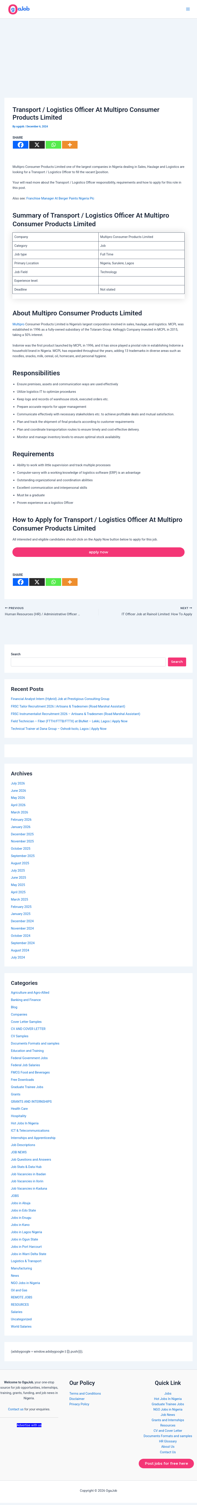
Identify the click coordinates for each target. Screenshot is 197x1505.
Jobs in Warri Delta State (28, 1256)
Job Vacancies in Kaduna (29, 1190)
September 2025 (23, 858)
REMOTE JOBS (21, 1299)
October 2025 (20, 851)
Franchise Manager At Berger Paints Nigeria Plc (60, 200)
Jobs (167, 1395)
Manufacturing (21, 1270)
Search (15, 656)
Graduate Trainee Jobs (27, 1089)
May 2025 (18, 887)
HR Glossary (168, 1443)
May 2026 (18, 800)
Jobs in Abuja (20, 1205)
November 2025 (22, 843)
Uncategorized (21, 1321)
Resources (167, 1427)
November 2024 (22, 930)
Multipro (18, 326)
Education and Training (27, 1053)
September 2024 (23, 945)
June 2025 (18, 880)
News (15, 1278)
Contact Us (168, 1454)
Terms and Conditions (85, 1395)
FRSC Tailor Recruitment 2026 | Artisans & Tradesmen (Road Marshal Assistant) (68, 708)
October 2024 (20, 938)
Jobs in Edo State (23, 1212)
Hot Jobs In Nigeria (25, 1125)
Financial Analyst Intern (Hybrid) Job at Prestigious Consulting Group (60, 701)
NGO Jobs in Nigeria (25, 1285)
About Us (167, 1449)
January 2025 (20, 916)
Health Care (19, 1111)
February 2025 (21, 909)
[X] (37, 146)
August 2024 (20, 952)
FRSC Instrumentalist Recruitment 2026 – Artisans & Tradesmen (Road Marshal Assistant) (75, 716)
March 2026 (19, 814)
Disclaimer (77, 1401)
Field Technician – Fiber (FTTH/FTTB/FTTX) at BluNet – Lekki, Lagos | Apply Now (69, 723)
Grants (15, 1096)
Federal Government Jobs (29, 1060)
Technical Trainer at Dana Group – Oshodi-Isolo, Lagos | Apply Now (59, 731)
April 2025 (18, 894)
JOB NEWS (19, 1154)
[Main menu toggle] (188, 10)
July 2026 (18, 785)
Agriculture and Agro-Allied (30, 995)
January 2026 (20, 829)
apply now (98, 553)
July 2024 (18, 959)
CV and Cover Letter (168, 1433)
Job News (168, 1417)
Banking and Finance (26, 1002)
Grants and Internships (168, 1422)
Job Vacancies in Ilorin (27, 1183)
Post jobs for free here (166, 1465)
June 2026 (18, 792)
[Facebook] (20, 146)
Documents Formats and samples (35, 1045)
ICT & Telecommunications (30, 1133)
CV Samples (19, 1038)
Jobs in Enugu (21, 1219)
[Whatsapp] (53, 146)
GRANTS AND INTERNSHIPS (31, 1103)
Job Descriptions (23, 1147)
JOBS (15, 1198)
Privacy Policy (79, 1406)
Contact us (15, 1411)
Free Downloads (22, 1082)
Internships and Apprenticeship (33, 1140)
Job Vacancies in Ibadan (28, 1176)
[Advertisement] (98, 53)
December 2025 (22, 836)
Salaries (16, 1314)
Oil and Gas (19, 1292)
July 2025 (18, 872)
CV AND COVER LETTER (28, 1031)
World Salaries (21, 1328)
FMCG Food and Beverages (30, 1074)
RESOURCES (20, 1307)
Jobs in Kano (20, 1227)
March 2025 (19, 901)
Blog (14, 1009)
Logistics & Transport (26, 1263)
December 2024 (22, 923)
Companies (19, 1016)
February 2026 (21, 822)
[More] (70, 146)
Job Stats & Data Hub (26, 1169)
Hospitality (18, 1118)
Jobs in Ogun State (24, 1241)
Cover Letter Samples (26, 1024)
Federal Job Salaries (25, 1067)
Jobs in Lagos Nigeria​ (26, 1234)
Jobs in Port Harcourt (26, 1249)
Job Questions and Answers (31, 1162)
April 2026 (18, 807)
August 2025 (20, 865)
